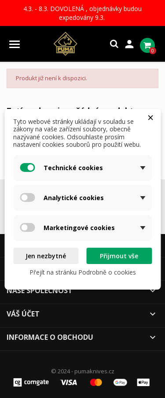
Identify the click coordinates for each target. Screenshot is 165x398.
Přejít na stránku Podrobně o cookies (82, 272)
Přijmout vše (119, 256)
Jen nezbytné (46, 256)
